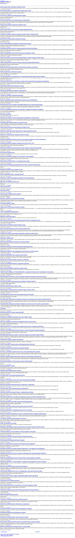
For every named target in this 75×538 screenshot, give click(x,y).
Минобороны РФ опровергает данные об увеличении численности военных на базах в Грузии (22, 426)
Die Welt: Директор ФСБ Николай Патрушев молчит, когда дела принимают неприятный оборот (22, 330)
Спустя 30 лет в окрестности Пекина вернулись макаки (13, 15)
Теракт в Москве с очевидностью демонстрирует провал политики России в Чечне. (16, 191)
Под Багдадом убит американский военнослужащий (12, 440)
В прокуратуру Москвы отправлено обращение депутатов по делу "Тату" (17, 143)
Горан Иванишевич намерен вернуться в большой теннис (13, 122)
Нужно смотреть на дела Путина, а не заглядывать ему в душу (14, 161)
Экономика (9, 159)
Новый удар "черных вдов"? (7, 238)
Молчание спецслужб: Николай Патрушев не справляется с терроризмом (17, 384)
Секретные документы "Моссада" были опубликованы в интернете (16, 508)
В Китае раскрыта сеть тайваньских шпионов (10, 71)
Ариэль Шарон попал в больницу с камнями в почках (12, 6)
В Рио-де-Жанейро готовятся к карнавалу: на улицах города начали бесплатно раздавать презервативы (24, 81)
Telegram (17, 534)
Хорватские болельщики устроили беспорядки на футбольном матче (16, 246)
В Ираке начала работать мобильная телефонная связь (13, 24)
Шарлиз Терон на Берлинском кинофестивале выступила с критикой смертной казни (20, 164)
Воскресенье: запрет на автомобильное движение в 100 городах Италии (17, 177)
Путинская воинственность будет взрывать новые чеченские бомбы (16, 361)
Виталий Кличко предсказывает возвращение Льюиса (13, 38)
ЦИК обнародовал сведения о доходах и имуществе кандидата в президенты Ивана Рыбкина (22, 334)
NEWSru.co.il (3, 535)
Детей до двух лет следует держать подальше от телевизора (14, 259)
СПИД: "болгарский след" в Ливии (8, 423)
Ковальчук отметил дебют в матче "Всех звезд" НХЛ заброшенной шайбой (17, 379)
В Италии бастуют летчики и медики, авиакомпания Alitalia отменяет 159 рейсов (19, 475)
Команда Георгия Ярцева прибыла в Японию (10, 370)
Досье (5, 534)
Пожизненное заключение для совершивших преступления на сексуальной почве (19, 251)
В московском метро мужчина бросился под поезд (12, 85)
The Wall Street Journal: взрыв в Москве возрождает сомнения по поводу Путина (19, 233)
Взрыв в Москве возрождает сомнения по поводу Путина (13, 268)
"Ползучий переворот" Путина (7, 203)
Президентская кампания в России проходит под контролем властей (16, 436)
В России (9, 14)
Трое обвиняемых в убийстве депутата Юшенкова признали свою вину (17, 294)
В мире (9, 9)
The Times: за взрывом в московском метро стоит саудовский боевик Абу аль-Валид (20, 351)
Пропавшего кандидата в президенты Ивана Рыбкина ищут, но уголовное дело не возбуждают (22, 448)
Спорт (9, 42)
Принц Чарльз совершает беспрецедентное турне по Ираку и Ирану (16, 316)
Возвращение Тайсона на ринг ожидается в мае (11, 169)
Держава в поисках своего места (8, 216)
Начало (2, 534)
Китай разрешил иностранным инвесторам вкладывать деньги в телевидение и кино (20, 220)
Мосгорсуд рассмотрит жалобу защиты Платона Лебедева (13, 466)
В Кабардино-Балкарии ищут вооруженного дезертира (13, 512)
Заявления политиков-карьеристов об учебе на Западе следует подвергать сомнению (20, 457)
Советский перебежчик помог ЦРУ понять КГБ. (9, 115)
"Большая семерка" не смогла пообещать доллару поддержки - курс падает (18, 431)
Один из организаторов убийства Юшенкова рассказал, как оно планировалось (18, 99)
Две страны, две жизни (5, 114)
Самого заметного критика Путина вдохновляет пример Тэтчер (15, 127)
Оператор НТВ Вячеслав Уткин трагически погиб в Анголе (13, 254)
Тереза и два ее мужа (5, 186)
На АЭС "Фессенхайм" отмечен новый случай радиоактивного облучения (17, 344)
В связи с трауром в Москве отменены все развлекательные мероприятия (17, 443)
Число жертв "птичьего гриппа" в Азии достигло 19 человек (14, 517)
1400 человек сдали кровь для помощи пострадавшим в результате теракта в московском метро (22, 396)
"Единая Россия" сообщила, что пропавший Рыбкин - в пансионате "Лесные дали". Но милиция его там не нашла (26, 271)
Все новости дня (3, 3)
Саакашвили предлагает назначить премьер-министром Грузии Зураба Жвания (18, 48)
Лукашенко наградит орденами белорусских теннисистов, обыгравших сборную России (20, 356)
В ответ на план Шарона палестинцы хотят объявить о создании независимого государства (21, 109)
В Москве (7, 535)
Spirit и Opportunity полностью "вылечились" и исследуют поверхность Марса (18, 485)
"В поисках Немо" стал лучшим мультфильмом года (12, 375)
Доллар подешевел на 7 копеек (7, 365)
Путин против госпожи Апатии (7, 152)
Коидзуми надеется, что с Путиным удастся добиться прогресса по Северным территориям (21, 326)
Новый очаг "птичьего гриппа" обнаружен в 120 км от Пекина (14, 134)
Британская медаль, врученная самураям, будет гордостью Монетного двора (18, 130)
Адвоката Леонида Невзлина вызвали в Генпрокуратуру (13, 90)
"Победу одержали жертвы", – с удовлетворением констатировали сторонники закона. (17, 252)
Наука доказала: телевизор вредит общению (10, 193)
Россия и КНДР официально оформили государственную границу (15, 43)
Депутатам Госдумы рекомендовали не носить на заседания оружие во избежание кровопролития (23, 413)
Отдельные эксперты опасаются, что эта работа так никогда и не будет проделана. (16, 140)
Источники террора (4, 190)
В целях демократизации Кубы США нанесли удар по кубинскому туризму (17, 52)
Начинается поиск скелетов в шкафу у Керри (10, 285)
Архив (7, 534)
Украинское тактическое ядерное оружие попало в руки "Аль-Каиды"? (16, 406)
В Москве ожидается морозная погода (9, 494)
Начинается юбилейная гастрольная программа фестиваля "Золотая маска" (18, 321)
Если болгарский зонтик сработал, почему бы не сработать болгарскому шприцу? (16, 424)
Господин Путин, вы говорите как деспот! (10, 480)
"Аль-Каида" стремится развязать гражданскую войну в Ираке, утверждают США (19, 34)
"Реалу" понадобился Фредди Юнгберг (9, 211)
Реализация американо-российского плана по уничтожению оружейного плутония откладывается (23, 139)
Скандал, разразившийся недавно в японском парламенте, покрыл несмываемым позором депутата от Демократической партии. (25, 459)
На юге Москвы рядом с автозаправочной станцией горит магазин (15, 10)
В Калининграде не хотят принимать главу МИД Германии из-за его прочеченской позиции (21, 104)
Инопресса (9, 116)
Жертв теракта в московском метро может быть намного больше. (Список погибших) (20, 521)
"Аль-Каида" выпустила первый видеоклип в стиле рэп (13, 418)
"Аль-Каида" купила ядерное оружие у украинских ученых (14, 499)
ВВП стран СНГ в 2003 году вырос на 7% (9, 181)
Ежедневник (11, 534)
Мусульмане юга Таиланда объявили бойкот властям (12, 224)
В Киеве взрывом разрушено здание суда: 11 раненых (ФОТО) (14, 241)
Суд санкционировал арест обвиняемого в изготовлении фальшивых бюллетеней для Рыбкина (22, 76)
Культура (9, 168)
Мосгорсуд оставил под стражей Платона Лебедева (12, 198)
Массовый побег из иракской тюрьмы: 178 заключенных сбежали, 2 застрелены (19, 67)
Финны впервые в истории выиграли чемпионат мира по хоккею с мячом (17, 289)
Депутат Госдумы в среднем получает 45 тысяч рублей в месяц (15, 228)
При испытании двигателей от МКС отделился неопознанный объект (16, 401)
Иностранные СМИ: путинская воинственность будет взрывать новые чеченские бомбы (21, 147)
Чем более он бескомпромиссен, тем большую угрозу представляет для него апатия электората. (19, 153)
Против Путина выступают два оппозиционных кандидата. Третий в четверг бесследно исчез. (18, 437)
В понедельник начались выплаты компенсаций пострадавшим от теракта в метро (19, 117)
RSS (14, 534)
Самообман (3, 308)
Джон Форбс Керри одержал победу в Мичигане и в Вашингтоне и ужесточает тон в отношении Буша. (20, 287)
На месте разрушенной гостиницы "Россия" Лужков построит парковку (16, 156)
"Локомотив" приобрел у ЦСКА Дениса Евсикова (11, 95)
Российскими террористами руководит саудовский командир (14, 347)
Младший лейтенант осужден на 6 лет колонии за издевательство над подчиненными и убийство (23, 453)
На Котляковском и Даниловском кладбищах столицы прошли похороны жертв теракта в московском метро (25, 299)
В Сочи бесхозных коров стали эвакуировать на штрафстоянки (15, 20)
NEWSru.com (4, 1)
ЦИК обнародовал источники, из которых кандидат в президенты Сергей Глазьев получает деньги (23, 276)
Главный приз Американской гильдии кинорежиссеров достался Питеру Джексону (19, 489)
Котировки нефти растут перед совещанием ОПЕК (12, 312)
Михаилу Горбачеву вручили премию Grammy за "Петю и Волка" (15, 526)
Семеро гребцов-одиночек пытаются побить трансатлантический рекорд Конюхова (19, 62)
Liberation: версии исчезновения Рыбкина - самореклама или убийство (17, 392)
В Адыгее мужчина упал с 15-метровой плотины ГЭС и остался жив (16, 409)
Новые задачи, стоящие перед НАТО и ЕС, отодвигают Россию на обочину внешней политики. (18, 217)
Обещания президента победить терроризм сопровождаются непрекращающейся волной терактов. (19, 269)
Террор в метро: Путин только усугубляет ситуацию (12, 207)
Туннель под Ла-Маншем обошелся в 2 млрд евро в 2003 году (14, 263)
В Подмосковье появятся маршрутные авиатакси (11, 339)
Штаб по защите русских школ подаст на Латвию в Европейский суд (16, 29)
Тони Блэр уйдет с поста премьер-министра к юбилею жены (14, 388)
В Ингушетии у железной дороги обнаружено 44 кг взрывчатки (14, 503)
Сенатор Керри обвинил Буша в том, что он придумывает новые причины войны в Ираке (21, 471)
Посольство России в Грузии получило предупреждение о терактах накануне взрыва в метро (22, 57)
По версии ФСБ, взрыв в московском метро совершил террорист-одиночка (18, 281)
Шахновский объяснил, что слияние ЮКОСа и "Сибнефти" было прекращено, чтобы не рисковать (23, 461)
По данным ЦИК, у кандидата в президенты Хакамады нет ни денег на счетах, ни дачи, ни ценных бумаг (24, 303)
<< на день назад (4, 531)
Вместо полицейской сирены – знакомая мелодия (12, 174)
